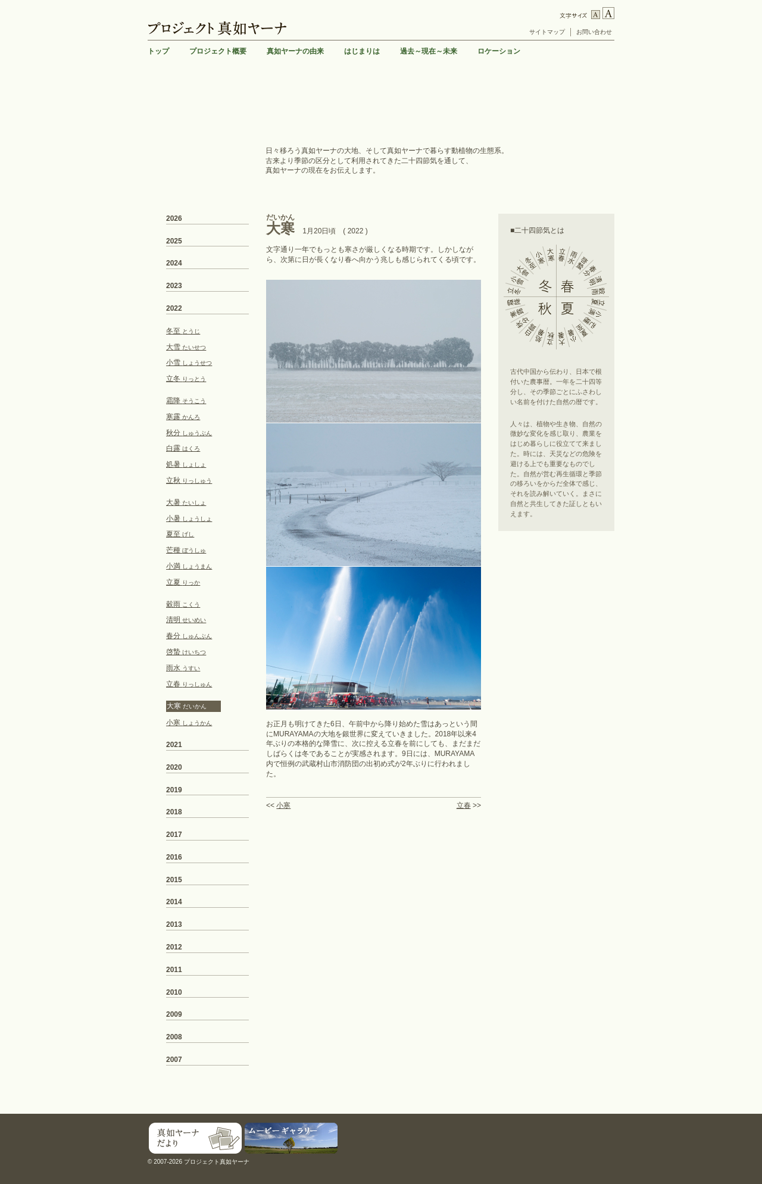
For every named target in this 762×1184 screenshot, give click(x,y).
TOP (605, 1105)
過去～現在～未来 (428, 51)
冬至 (183, 331)
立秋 (189, 480)
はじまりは (362, 51)
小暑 (189, 518)
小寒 (283, 805)
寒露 (183, 417)
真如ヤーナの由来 (295, 51)
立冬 (186, 378)
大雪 (186, 347)
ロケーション (498, 51)
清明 (186, 620)
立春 (464, 805)
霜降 (186, 400)
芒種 (186, 550)
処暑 (186, 464)
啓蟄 (186, 652)
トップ (158, 51)
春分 (189, 636)
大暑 (186, 502)
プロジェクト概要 (217, 51)
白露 (183, 448)
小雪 (189, 362)
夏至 (180, 534)
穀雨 (183, 604)
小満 (189, 566)
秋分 (189, 433)
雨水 (183, 668)
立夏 (183, 582)
